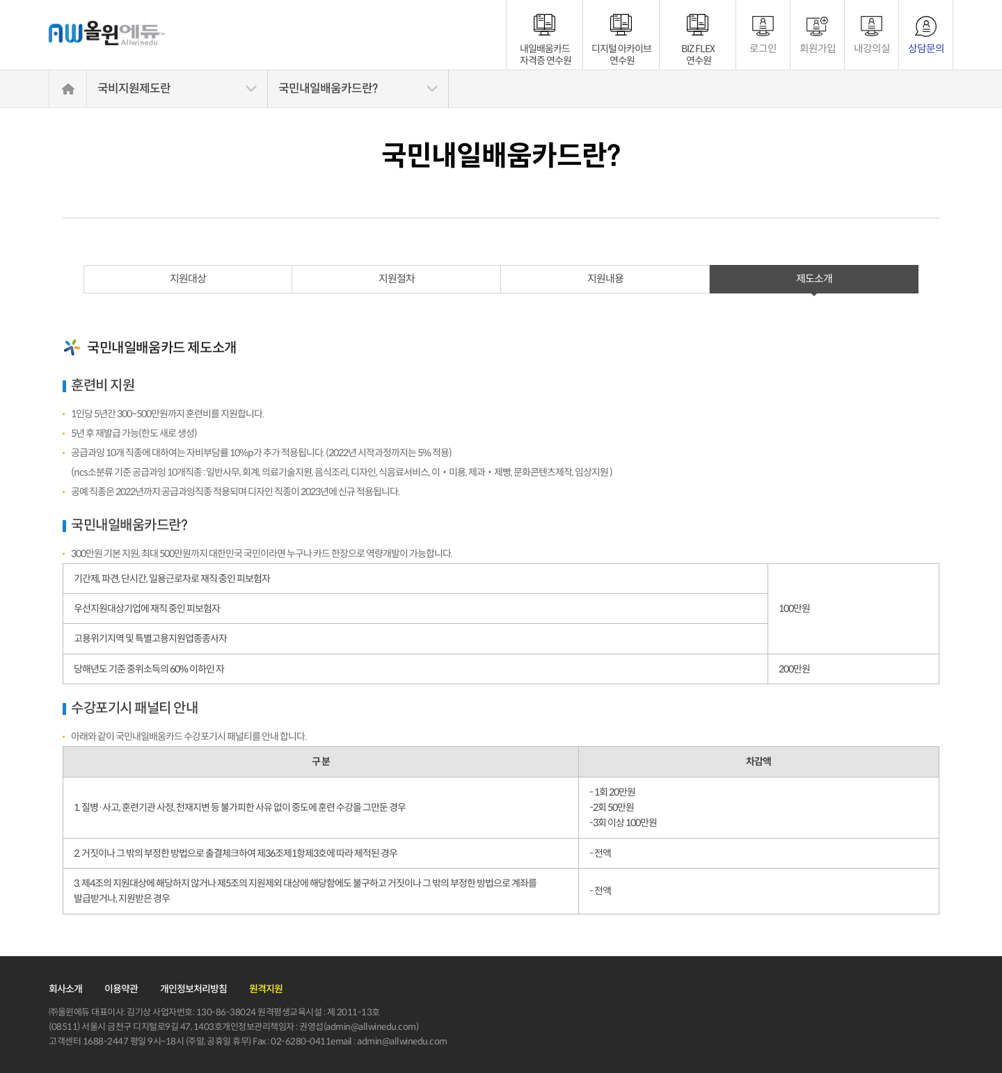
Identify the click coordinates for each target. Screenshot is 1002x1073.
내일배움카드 (546, 48)
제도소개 (814, 278)
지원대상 (188, 278)
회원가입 (818, 48)
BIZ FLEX (698, 48)
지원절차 (397, 278)
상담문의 (926, 48)
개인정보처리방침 (193, 989)
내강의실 (872, 48)
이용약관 (121, 989)
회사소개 (65, 989)
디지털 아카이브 (621, 48)
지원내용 (605, 278)
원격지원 (266, 989)
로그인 (763, 48)
